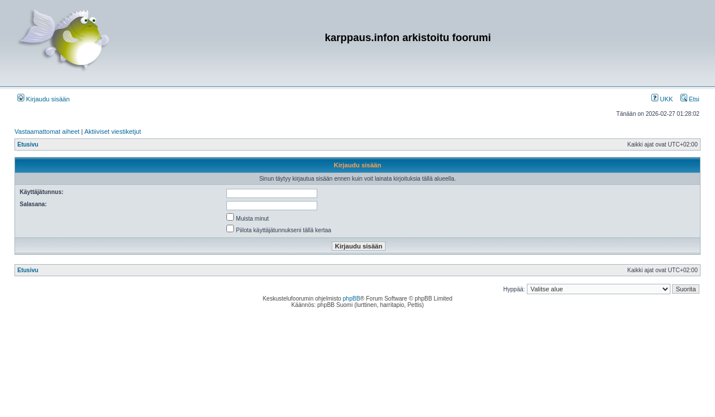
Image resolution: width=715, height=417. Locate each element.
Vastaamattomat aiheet (46, 131)
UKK (662, 99)
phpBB (351, 298)
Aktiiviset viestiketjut (113, 131)
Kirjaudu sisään (43, 99)
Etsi (689, 99)
